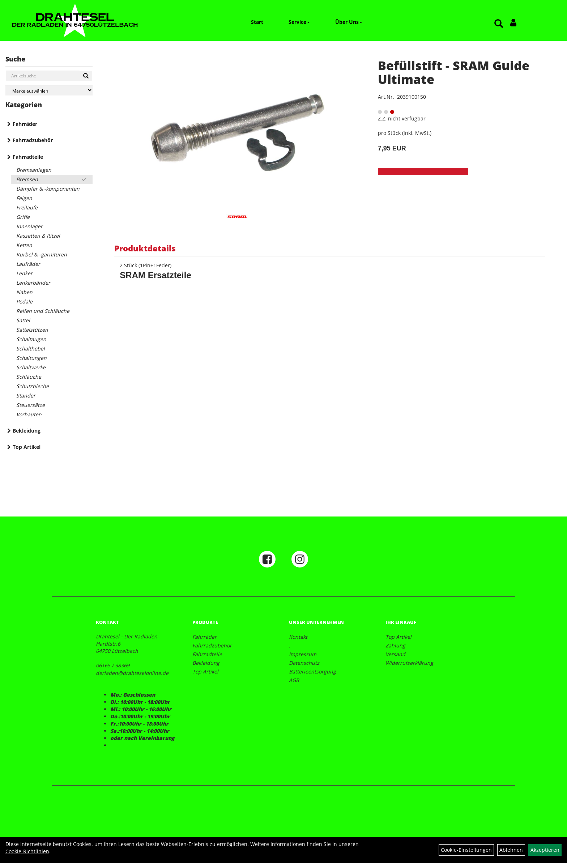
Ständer (25, 395)
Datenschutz (304, 662)
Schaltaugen (31, 339)
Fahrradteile (28, 156)
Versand (395, 654)
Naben (24, 292)
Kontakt (298, 636)
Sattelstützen (32, 329)
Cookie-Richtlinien (27, 851)
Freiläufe (27, 207)
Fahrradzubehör (33, 140)
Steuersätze (30, 404)
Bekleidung (26, 430)
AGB (294, 680)
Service (299, 21)
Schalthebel (30, 348)
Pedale (24, 301)
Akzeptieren (544, 849)
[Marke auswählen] (49, 90)
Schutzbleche (32, 386)
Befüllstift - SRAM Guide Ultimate (453, 72)
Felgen (24, 198)
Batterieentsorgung (312, 671)
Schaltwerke (31, 367)
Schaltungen (31, 357)
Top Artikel (26, 446)
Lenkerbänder (33, 282)
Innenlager (29, 226)
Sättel (23, 320)
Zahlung (395, 645)
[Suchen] (86, 76)
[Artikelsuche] (498, 24)
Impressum (302, 654)
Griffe (23, 216)
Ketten (24, 245)
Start (257, 21)
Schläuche (28, 376)
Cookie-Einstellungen (466, 849)
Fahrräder (25, 123)
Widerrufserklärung (409, 662)
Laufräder (28, 263)
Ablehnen (511, 849)
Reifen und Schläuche (42, 310)
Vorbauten (29, 414)
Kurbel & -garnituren (41, 254)
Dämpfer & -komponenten (48, 188)
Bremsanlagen (33, 169)
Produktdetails (145, 248)
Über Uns (348, 21)
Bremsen (27, 179)
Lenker (24, 273)
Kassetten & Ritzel (38, 235)
